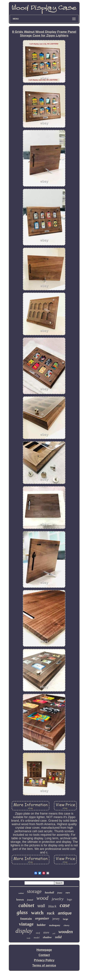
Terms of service (44, 965)
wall (41, 905)
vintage (26, 924)
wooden (66, 931)
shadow (47, 937)
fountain (26, 918)
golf (53, 933)
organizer (42, 918)
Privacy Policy (44, 960)
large (65, 919)
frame (59, 893)
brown (20, 899)
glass (22, 912)
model (36, 937)
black (52, 906)
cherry (66, 925)
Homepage (44, 949)
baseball (49, 892)
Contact (44, 955)
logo (69, 899)
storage (34, 891)
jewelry (58, 899)
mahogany (54, 925)
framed (30, 900)
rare (68, 892)
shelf (38, 933)
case (65, 905)
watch (37, 912)
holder (41, 925)
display (23, 931)
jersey (56, 918)
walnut (21, 893)
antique (65, 913)
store (46, 932)
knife (28, 938)
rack (51, 913)
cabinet (26, 905)
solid (58, 937)
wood (42, 898)
